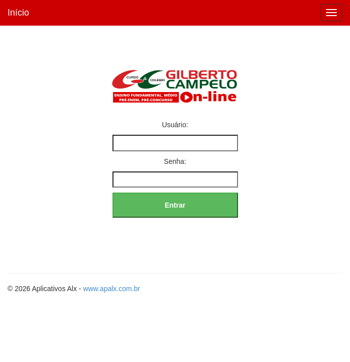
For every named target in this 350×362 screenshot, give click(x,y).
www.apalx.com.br (111, 289)
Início (18, 13)
